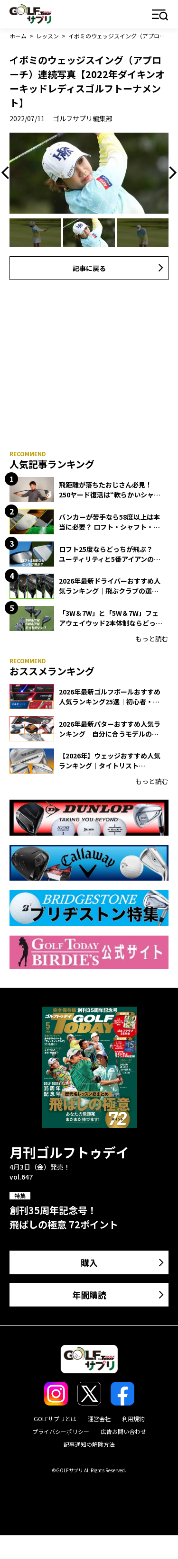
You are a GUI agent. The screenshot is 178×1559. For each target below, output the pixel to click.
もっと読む (152, 638)
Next (170, 173)
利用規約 (133, 1419)
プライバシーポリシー (60, 1431)
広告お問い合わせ (123, 1431)
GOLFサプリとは (55, 1419)
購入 (89, 1262)
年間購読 (89, 1295)
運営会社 (99, 1419)
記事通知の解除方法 (89, 1444)
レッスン (47, 36)
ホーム (18, 36)
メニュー (160, 15)
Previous (7, 173)
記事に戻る (89, 268)
